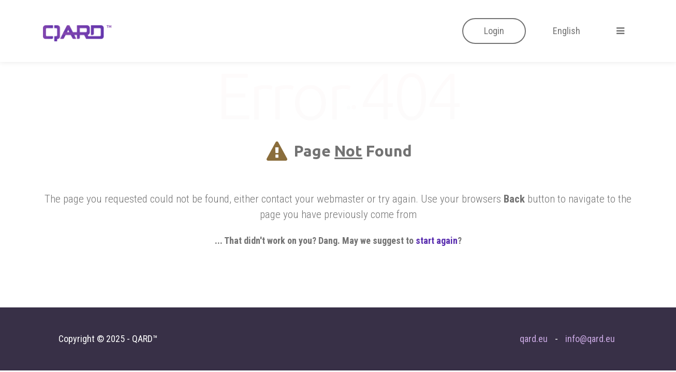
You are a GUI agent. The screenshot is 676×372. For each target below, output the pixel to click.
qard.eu (534, 338)
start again (437, 240)
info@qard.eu (590, 338)
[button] (494, 31)
